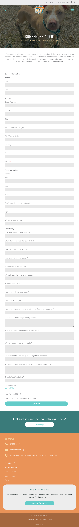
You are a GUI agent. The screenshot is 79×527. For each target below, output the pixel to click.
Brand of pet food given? (14, 377)
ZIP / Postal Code (12, 136)
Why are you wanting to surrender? (18, 343)
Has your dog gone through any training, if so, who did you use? (29, 309)
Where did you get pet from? (16, 266)
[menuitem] (39, 463)
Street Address (10, 102)
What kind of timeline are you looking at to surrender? (26, 356)
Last (6, 90)
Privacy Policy (39, 524)
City (6, 119)
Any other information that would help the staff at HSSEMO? (28, 364)
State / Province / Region (14, 127)
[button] (72, 9)
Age (6, 212)
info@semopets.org (62, 2)
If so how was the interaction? (16, 258)
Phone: (7, 153)
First (6, 81)
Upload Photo (10, 385)
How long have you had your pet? (18, 232)
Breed (7, 194)
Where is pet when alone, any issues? (19, 275)
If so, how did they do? (13, 300)
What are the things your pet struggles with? (22, 330)
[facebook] (71, 2)
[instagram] (74, 2)
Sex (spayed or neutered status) (17, 203)
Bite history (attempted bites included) (19, 241)
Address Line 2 (10, 110)
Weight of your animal (13, 220)
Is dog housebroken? (13, 283)
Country (8, 145)
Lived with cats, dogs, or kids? (16, 249)
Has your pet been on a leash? (17, 292)
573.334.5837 (50, 2)
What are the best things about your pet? (21, 317)
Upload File (9, 388)
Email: (7, 162)
